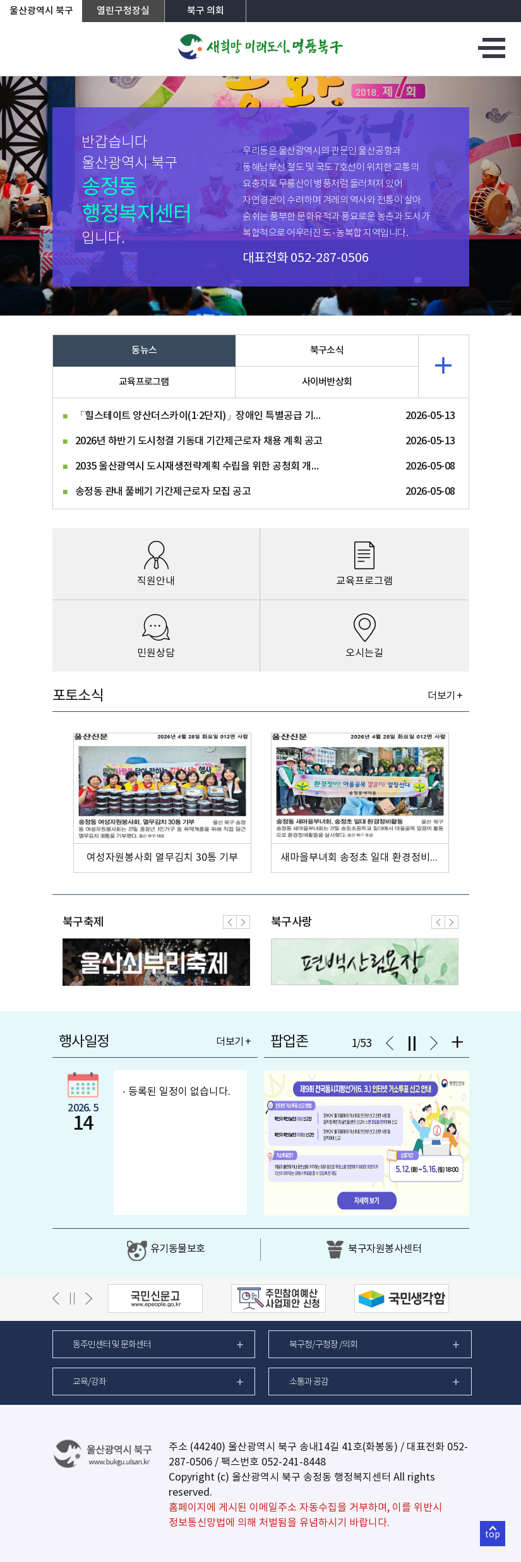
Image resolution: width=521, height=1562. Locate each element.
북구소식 (327, 350)
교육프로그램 (144, 382)
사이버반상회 (327, 382)
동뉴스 (144, 350)
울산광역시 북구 (41, 11)
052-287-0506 (329, 258)
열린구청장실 (123, 11)
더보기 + (445, 696)
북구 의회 (205, 11)
